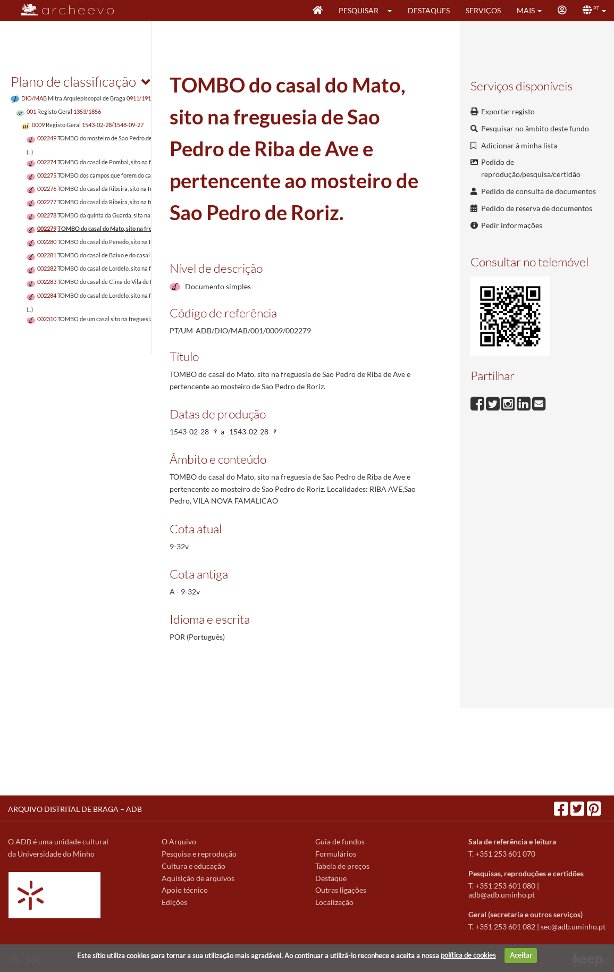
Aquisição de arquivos (198, 878)
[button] (393, 10)
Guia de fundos (340, 841)
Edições (174, 902)
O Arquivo (179, 841)
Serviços (483, 10)
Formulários (335, 853)
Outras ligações (340, 889)
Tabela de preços (342, 865)
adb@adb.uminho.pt (501, 894)
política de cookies (468, 955)
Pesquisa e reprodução (199, 853)
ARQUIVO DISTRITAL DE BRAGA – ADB (75, 809)
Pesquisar (359, 10)
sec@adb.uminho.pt (573, 926)
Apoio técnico (185, 889)
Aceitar (521, 955)
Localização (334, 902)
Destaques (429, 10)
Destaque (331, 878)
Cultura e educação (193, 865)
